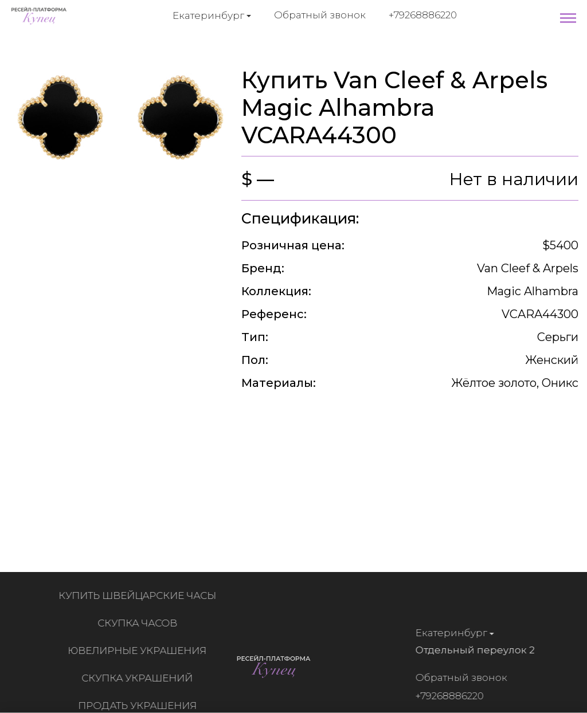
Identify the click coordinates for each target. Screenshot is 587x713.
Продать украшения (140, 705)
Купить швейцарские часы (140, 595)
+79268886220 (423, 15)
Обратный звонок (320, 15)
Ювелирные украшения (140, 650)
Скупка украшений (139, 678)
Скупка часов (140, 623)
